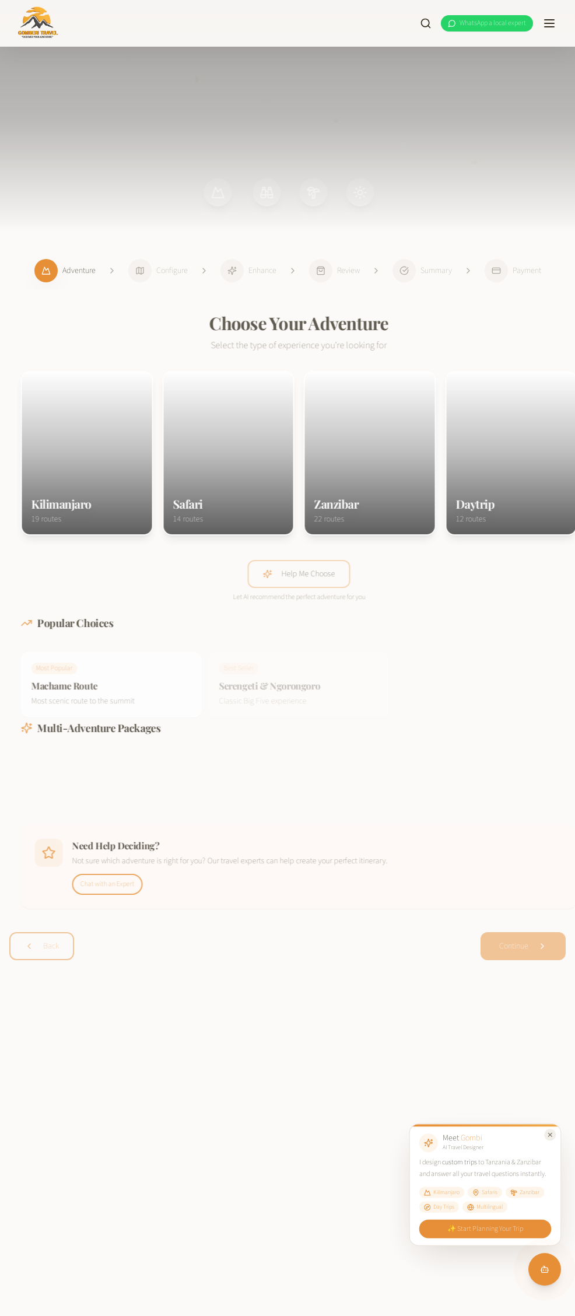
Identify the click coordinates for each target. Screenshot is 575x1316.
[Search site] (425, 23)
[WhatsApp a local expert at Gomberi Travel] (487, 23)
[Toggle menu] (549, 23)
